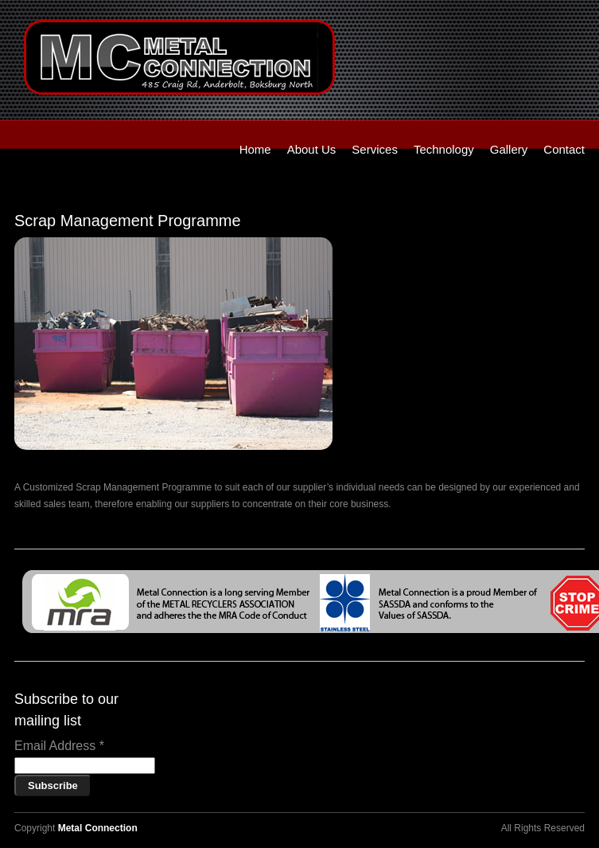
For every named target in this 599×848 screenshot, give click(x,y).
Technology (444, 149)
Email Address (59, 745)
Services (375, 149)
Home (255, 149)
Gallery (509, 149)
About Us (311, 149)
